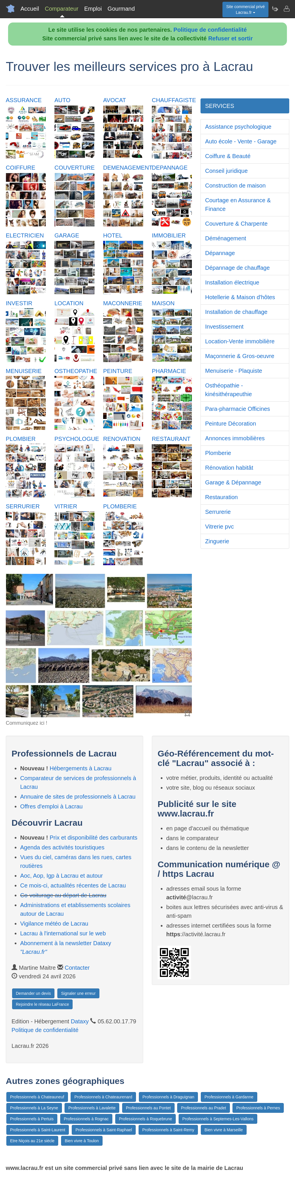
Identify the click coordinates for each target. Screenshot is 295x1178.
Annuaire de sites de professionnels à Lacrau (77, 796)
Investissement (224, 326)
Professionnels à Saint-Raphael (103, 1130)
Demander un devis (33, 993)
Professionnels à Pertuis (32, 1119)
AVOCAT (114, 100)
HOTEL (112, 235)
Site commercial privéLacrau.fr (245, 9)
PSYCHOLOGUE (76, 439)
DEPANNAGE (170, 167)
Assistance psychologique (238, 126)
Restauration (221, 497)
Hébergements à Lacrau (80, 768)
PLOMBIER (20, 439)
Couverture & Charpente (236, 223)
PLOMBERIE (120, 506)
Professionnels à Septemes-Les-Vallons (218, 1119)
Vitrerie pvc (219, 526)
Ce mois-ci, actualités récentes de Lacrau (73, 885)
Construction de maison (235, 185)
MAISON (163, 303)
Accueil (29, 8)
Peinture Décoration (230, 423)
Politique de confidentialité (210, 30)
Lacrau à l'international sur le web (63, 933)
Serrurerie (218, 512)
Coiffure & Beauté (228, 156)
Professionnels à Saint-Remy (168, 1130)
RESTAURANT (171, 439)
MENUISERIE (23, 371)
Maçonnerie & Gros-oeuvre (239, 356)
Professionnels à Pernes (258, 1108)
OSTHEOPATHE (75, 371)
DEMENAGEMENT (127, 167)
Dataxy (80, 1021)
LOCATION (69, 303)
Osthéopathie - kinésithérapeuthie (228, 389)
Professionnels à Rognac (86, 1119)
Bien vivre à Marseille (224, 1130)
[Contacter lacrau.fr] (286, 8)
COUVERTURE (74, 167)
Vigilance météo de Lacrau (54, 923)
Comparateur (61, 8)
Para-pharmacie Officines (237, 409)
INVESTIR (19, 303)
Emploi (93, 8)
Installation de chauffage (236, 312)
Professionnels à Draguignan (168, 1097)
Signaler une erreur (78, 993)
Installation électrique (232, 282)
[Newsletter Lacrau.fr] (275, 8)
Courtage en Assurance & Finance (238, 204)
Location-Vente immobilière (240, 341)
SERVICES (219, 106)
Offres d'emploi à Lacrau (51, 806)
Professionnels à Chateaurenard (103, 1097)
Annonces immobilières (235, 438)
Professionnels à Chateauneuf (37, 1097)
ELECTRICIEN (25, 235)
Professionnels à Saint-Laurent (37, 1130)
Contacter (77, 968)
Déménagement (225, 238)
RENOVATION (121, 439)
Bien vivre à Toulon (82, 1140)
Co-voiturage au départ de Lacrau (63, 895)
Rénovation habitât (229, 468)
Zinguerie (217, 541)
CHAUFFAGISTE (174, 100)
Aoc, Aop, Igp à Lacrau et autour (61, 875)
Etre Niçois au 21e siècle (32, 1140)
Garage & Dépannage (233, 482)
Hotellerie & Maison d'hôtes (240, 297)
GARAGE (66, 235)
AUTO (62, 100)
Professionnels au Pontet (148, 1108)
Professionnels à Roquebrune (145, 1119)
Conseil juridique (226, 171)
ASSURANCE (23, 100)
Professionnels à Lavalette (92, 1108)
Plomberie (218, 453)
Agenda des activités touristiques (62, 847)
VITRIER (65, 506)
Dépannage (220, 253)
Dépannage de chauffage (237, 268)
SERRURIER (23, 506)
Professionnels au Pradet (203, 1108)
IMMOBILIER (169, 235)
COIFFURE (20, 167)
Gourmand (121, 8)
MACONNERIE (122, 303)
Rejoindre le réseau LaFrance (42, 1004)
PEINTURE (117, 371)
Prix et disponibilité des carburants (93, 837)
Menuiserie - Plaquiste (233, 371)
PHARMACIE (169, 371)
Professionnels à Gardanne (229, 1097)
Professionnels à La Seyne (34, 1108)
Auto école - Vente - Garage (241, 141)
